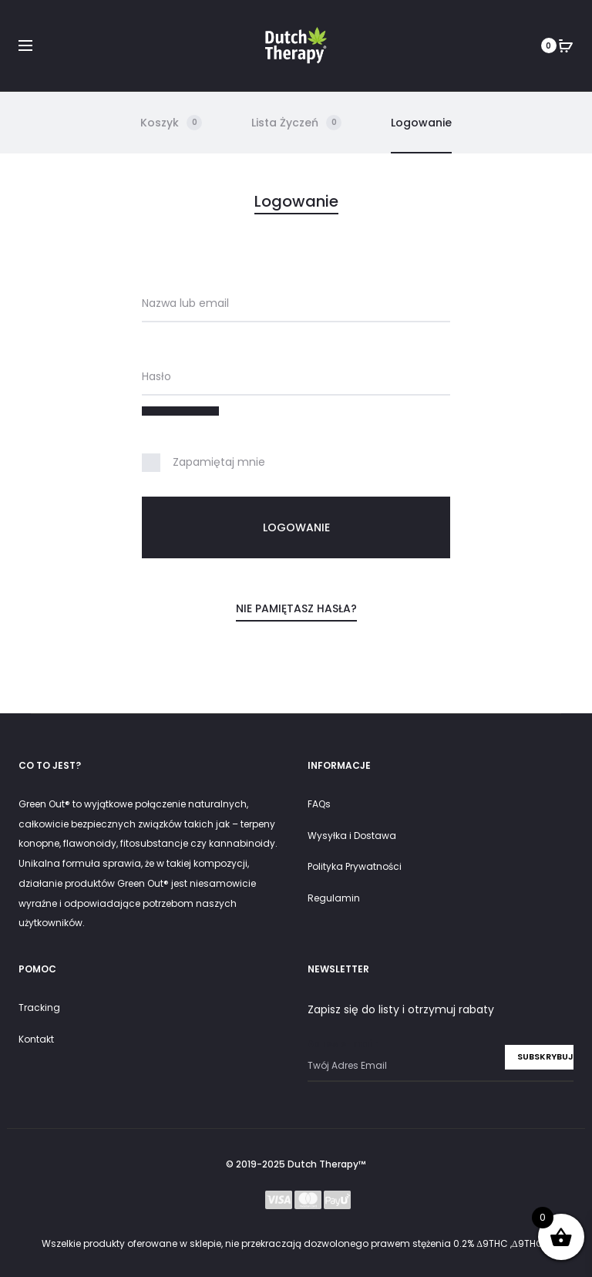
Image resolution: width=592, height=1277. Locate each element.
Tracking (39, 1007)
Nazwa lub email (185, 303)
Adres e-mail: (441, 1059)
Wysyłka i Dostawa (352, 835)
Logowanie (421, 122)
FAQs (319, 803)
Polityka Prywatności (355, 866)
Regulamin (334, 898)
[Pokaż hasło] (180, 411)
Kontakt (36, 1039)
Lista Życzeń (296, 122)
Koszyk (171, 122)
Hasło (156, 376)
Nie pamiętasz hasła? (296, 608)
